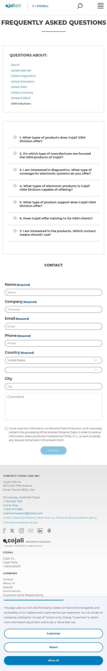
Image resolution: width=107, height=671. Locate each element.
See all (15, 64)
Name (10, 284)
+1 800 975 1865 (13, 509)
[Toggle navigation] (101, 6)
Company (14, 301)
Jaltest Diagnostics (23, 75)
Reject (53, 647)
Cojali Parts (10, 562)
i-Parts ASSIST (12, 566)
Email (10, 318)
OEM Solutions (21, 103)
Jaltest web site (21, 70)
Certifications (11, 591)
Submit (53, 450)
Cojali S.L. (9, 558)
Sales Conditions (24, 517)
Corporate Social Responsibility (23, 595)
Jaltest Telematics (22, 81)
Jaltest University (22, 92)
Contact (8, 579)
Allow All (53, 660)
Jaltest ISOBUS (20, 98)
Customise (53, 633)
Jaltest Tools (19, 86)
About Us (9, 583)
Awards (8, 587)
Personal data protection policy (76, 517)
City (8, 378)
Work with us (45, 517)
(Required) (23, 284)
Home (7, 517)
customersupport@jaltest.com (23, 513)
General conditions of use (20, 522)
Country (12, 352)
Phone (11, 335)
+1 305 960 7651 (12, 501)
